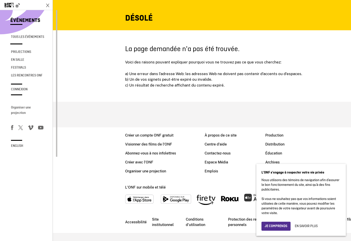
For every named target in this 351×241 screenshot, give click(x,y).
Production (221, 136)
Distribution (222, 145)
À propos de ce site (168, 136)
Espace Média (163, 165)
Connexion (19, 89)
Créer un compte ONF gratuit (96, 136)
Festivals (18, 67)
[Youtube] (40, 128)
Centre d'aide (163, 145)
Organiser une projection (21, 110)
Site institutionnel (110, 229)
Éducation (220, 156)
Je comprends (276, 226)
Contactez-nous (165, 156)
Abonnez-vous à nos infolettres (97, 156)
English (17, 146)
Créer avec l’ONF (86, 165)
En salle (17, 60)
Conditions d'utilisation (142, 229)
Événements (25, 20)
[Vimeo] (30, 128)
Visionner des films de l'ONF (95, 145)
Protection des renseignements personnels (201, 229)
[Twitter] (20, 128)
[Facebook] (12, 128)
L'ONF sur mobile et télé (92, 193)
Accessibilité (83, 229)
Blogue (218, 176)
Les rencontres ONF (27, 75)
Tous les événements (27, 37)
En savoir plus (306, 226)
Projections (21, 52)
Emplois (158, 176)
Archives (219, 165)
